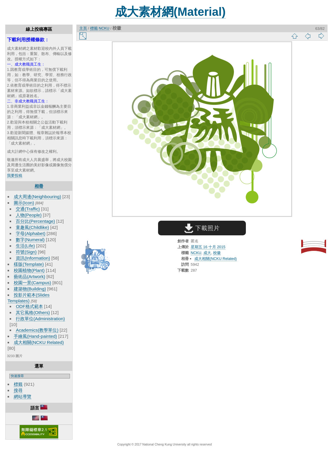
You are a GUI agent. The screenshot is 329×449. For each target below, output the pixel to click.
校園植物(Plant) (29, 270)
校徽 (217, 253)
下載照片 (202, 228)
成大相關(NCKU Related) (39, 342)
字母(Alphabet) (30, 233)
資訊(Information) (33, 258)
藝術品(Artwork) (29, 276)
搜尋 (18, 390)
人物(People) (29, 214)
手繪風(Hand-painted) (35, 336)
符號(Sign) (26, 251)
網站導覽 (22, 396)
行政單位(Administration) (40, 318)
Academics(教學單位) (37, 330)
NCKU (104, 28)
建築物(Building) (30, 288)
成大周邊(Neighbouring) (37, 196)
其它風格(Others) (33, 312)
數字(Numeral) (30, 239)
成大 (207, 253)
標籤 (18, 384)
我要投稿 (14, 175)
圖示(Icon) (24, 202)
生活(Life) (25, 245)
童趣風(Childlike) (32, 227)
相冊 (39, 186)
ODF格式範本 (29, 306)
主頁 (83, 28)
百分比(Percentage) (35, 221)
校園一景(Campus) (32, 282)
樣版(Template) (29, 264)
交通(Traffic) (28, 208)
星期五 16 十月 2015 (208, 247)
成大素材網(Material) (170, 11)
